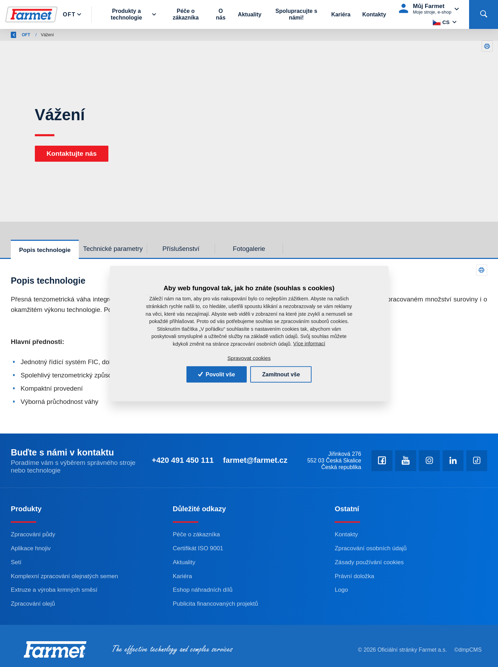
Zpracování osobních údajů (371, 548)
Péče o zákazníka (186, 14)
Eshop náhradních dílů (203, 589)
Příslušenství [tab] (180, 248)
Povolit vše (216, 374)
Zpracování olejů (33, 603)
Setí (16, 562)
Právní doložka (354, 576)
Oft (69, 14)
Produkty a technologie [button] (126, 14)
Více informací (309, 343)
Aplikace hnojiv (31, 548)
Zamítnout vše (281, 374)
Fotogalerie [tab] (249, 248)
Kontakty (374, 14)
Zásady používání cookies (369, 562)
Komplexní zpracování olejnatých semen (64, 576)
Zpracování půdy (33, 534)
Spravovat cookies (248, 358)
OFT (67, 34)
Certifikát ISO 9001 (198, 548)
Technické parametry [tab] (113, 248)
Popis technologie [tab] (45, 249)
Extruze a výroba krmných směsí (54, 589)
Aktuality (250, 14)
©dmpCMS (468, 650)
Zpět (19, 35)
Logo (341, 589)
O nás (221, 14)
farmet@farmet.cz (255, 460)
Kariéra (340, 14)
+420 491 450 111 (182, 460)
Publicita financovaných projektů (215, 603)
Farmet (45, 34)
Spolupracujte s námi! (296, 14)
